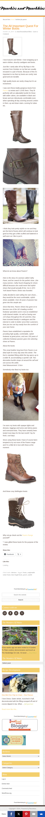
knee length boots (16, 575)
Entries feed (5, 784)
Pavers (5, 90)
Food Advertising (19, 589)
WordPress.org (6, 793)
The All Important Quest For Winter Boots (20, 27)
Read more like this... (10, 709)
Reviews (14, 572)
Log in (4, 779)
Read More (33, 653)
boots (25, 572)
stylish (30, 575)
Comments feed (7, 788)
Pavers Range (27, 535)
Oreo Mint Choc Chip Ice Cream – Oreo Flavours (17, 695)
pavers (25, 575)
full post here (28, 704)
